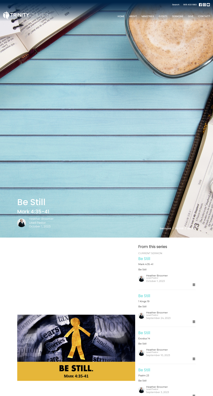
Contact (204, 16)
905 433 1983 (190, 4)
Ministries (148, 16)
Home (121, 16)
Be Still (179, 228)
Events (163, 16)
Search (175, 4)
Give (190, 16)
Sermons (177, 16)
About (133, 16)
